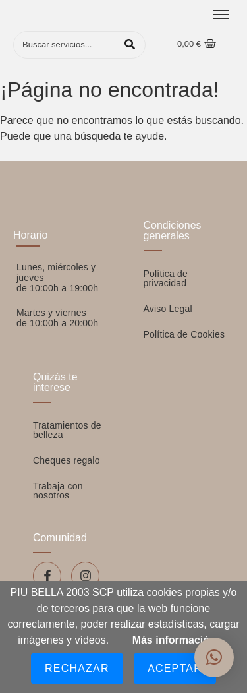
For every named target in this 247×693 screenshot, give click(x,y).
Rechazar (77, 668)
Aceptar (175, 668)
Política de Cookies (184, 334)
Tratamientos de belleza (67, 430)
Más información (174, 640)
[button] (214, 657)
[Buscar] (66, 45)
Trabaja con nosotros (58, 490)
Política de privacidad (166, 278)
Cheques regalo (66, 460)
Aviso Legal (168, 308)
